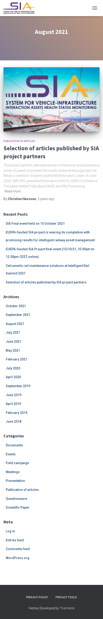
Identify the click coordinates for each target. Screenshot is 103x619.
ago (45, 199)
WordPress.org (17, 558)
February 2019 (16, 413)
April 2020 (13, 377)
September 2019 (18, 386)
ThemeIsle (67, 608)
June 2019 (13, 395)
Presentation (15, 481)
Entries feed (15, 540)
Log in (10, 531)
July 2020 (13, 368)
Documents (14, 445)
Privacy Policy (37, 597)
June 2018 (13, 421)
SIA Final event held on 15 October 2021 (35, 223)
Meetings (13, 472)
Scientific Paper (17, 507)
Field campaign (17, 463)
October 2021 (16, 306)
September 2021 (18, 315)
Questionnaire (16, 499)
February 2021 (16, 359)
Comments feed (18, 549)
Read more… (13, 191)
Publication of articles (19, 141)
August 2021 (15, 324)
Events (11, 454)
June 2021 (13, 341)
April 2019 (13, 404)
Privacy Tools (66, 597)
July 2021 (13, 332)
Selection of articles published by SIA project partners (46, 282)
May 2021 (13, 350)
